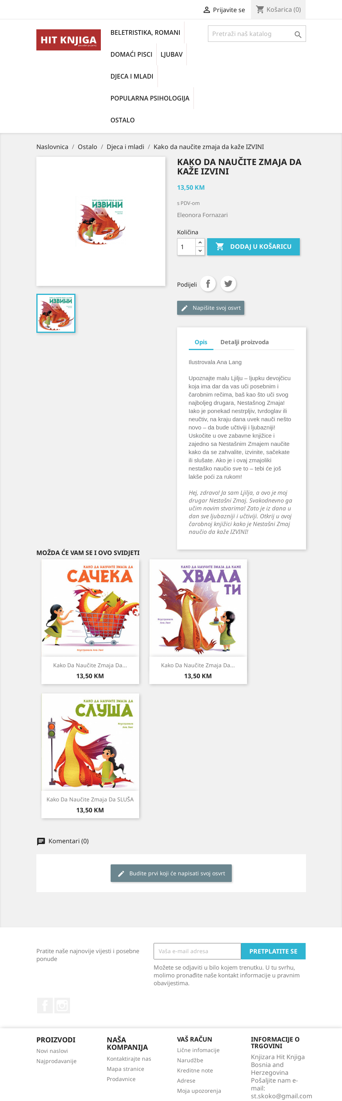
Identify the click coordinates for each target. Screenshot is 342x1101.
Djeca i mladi (132, 76)
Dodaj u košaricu (253, 247)
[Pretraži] (257, 33)
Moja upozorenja (199, 1090)
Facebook (45, 1005)
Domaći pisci (131, 54)
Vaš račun (194, 1039)
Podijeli (208, 283)
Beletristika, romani (146, 32)
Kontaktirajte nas (129, 1058)
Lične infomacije (198, 1050)
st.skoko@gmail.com (281, 1096)
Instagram (62, 1005)
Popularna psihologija (150, 98)
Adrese (186, 1080)
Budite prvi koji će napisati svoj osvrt (171, 873)
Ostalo (123, 120)
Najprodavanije (56, 1061)
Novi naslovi (52, 1050)
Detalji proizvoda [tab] (244, 342)
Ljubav (172, 54)
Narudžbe (190, 1060)
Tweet (228, 283)
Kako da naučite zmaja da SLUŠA (90, 799)
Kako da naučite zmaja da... (90, 665)
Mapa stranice (125, 1068)
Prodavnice (121, 1079)
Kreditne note (195, 1070)
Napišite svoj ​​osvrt (211, 308)
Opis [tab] (201, 342)
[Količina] (186, 246)
